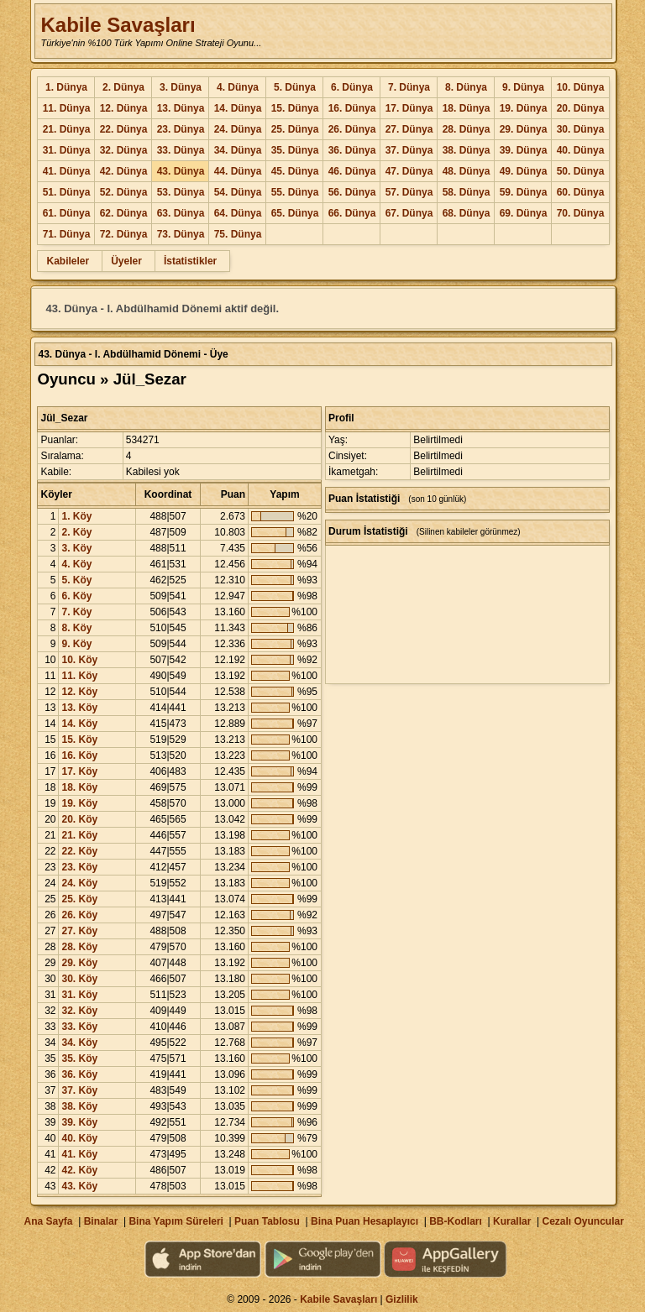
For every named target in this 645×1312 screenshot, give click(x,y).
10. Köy (79, 660)
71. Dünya (67, 234)
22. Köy (79, 851)
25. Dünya (295, 129)
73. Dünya (181, 234)
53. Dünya (181, 192)
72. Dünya (124, 234)
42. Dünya (124, 171)
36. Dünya (352, 150)
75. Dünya (238, 234)
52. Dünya (124, 192)
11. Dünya (67, 108)
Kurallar (512, 1221)
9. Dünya (523, 87)
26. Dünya (352, 129)
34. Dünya (238, 150)
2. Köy (76, 532)
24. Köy (79, 883)
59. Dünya (524, 192)
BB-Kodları (455, 1221)
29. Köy (79, 963)
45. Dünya (295, 171)
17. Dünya (409, 108)
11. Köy (79, 676)
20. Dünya (581, 108)
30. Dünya (581, 129)
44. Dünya (238, 171)
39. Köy (79, 1122)
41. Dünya (67, 171)
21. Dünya (67, 129)
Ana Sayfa (48, 1221)
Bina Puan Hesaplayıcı (364, 1221)
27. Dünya (409, 129)
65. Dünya (295, 213)
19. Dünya (524, 108)
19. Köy (79, 803)
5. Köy (76, 580)
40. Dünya (581, 150)
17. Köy (79, 771)
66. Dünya (352, 213)
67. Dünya (409, 213)
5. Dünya (295, 87)
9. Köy (76, 644)
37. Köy (79, 1090)
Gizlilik (401, 1299)
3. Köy (76, 548)
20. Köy (79, 819)
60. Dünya (581, 192)
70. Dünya (581, 213)
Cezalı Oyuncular (582, 1221)
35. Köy (79, 1058)
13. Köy (79, 707)
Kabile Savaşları (117, 24)
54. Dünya (238, 192)
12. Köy (79, 692)
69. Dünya (524, 213)
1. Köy (76, 516)
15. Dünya (295, 108)
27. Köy (79, 931)
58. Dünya (466, 192)
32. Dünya (124, 150)
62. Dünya (124, 213)
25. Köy (79, 899)
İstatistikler (190, 261)
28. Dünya (466, 129)
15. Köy (79, 739)
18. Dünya (466, 108)
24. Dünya (238, 129)
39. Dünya (524, 150)
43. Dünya (181, 171)
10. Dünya (581, 87)
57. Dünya (409, 192)
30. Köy (79, 979)
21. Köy (79, 835)
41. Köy (79, 1154)
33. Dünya (181, 150)
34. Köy (79, 1042)
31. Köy (79, 995)
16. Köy (79, 755)
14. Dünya (238, 108)
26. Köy (79, 915)
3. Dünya (181, 87)
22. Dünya (124, 129)
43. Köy (79, 1186)
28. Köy (79, 947)
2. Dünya (123, 87)
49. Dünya (524, 171)
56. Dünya (352, 192)
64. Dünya (238, 213)
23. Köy (79, 867)
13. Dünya (181, 108)
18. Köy (79, 787)
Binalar (101, 1221)
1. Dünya (66, 87)
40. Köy (79, 1138)
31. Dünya (67, 150)
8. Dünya (466, 87)
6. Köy (76, 596)
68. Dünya (466, 213)
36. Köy (79, 1074)
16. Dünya (352, 108)
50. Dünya (581, 171)
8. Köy (76, 628)
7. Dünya (409, 87)
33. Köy (79, 1026)
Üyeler (126, 261)
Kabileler (67, 261)
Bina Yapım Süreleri (175, 1221)
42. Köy (79, 1170)
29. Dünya (524, 129)
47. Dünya (409, 171)
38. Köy (79, 1106)
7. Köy (76, 612)
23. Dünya (181, 129)
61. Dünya (67, 213)
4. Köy (76, 564)
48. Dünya (466, 171)
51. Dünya (67, 192)
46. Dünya (352, 171)
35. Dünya (295, 150)
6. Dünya (352, 87)
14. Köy (79, 723)
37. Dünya (409, 150)
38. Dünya (466, 150)
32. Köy (79, 1011)
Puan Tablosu (267, 1221)
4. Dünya (238, 87)
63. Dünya (181, 213)
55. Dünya (295, 192)
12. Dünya (124, 108)
